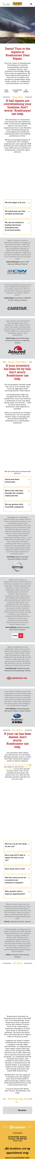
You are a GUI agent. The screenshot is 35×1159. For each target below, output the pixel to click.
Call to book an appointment (16, 765)
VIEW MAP (17, 1131)
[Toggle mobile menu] (31, 4)
